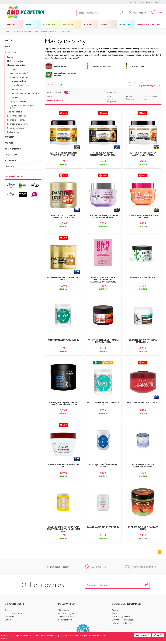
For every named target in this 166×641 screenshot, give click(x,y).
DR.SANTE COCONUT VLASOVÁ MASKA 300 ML (143, 341)
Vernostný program (66, 613)
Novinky (156, 24)
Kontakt (149, 2)
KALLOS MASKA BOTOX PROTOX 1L (103, 527)
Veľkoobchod (10, 616)
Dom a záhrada (104, 25)
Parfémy (10, 57)
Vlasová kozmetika (31, 31)
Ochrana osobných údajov (123, 620)
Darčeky (10, 24)
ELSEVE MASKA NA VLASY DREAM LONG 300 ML (143, 216)
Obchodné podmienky (14, 613)
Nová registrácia (65, 620)
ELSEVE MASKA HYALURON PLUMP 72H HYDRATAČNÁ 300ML (103, 216)
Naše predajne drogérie (122, 623)
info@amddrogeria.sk (144, 566)
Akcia (28, 24)
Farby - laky (125, 24)
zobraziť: (131, 82)
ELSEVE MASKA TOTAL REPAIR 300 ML (63, 465)
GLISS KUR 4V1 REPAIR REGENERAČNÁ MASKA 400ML (103, 154)
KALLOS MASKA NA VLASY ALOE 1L (63, 340)
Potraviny (142, 24)
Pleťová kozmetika (15, 61)
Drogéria (68, 24)
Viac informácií (142, 635)
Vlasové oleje (17, 89)
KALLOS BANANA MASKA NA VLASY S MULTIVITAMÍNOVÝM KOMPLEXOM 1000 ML (63, 529)
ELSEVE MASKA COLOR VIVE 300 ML (143, 402)
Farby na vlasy (15, 97)
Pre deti (87, 24)
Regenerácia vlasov (48, 31)
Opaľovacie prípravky (16, 128)
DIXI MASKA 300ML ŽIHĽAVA (142, 277)
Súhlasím (158, 635)
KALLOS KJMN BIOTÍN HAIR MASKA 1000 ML (103, 465)
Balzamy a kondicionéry (19, 73)
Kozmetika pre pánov (16, 120)
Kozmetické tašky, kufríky (17, 124)
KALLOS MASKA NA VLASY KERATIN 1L (103, 403)
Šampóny (13, 69)
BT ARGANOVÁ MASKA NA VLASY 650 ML (143, 528)
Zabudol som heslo (66, 616)
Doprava (133, 2)
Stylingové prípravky (17, 101)
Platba (141, 2)
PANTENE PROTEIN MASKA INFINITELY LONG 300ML (63, 216)
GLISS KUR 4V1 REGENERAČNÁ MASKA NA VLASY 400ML (143, 154)
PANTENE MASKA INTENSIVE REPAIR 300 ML (63, 278)
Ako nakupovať (64, 610)
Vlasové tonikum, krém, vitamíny (25, 93)
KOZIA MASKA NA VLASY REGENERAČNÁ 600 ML (143, 465)
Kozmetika (49, 24)
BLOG (157, 2)
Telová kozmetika (14, 112)
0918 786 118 (99, 566)
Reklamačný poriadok (121, 616)
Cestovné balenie (14, 132)
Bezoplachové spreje (20, 85)
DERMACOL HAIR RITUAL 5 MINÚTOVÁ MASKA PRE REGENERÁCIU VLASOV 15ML (103, 279)
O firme (8, 610)
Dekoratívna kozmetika (17, 116)
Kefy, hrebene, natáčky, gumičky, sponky (23, 106)
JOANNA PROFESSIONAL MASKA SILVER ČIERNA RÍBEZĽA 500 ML (63, 403)
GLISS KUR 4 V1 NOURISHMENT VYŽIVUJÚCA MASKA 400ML (63, 154)
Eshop (7, 31)
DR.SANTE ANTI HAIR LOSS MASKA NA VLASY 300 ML (103, 341)
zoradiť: (141, 82)
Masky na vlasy (64, 31)
